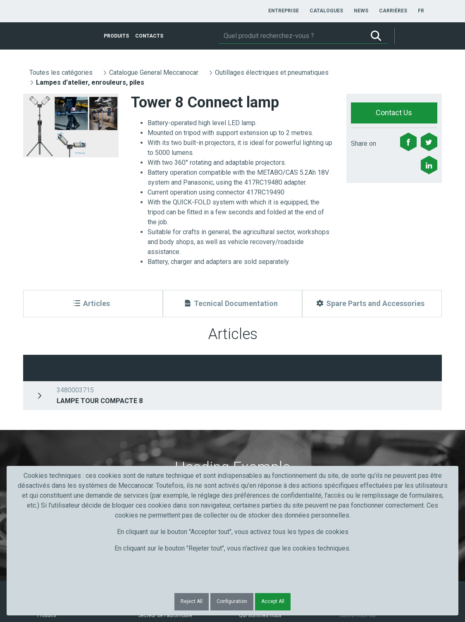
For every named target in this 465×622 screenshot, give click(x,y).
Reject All (192, 601)
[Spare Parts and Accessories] (372, 303)
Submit (357, 430)
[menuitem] (283, 10)
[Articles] (93, 303)
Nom (144, 415)
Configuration (232, 601)
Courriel (252, 415)
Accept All (272, 601)
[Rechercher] (291, 36)
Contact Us (394, 112)
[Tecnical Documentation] (233, 303)
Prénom (44, 415)
